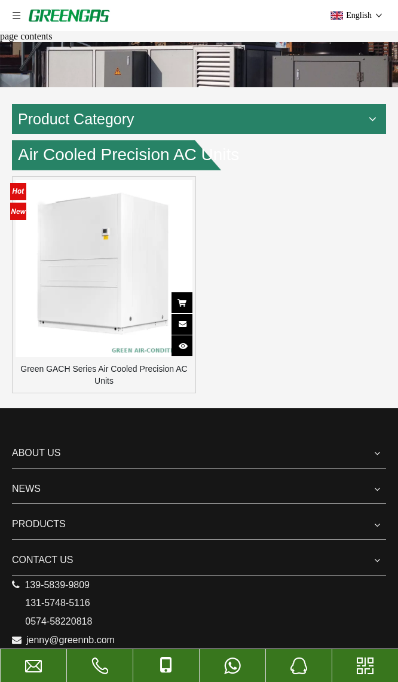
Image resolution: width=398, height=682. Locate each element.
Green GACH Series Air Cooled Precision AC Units (103, 375)
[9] (199, 64)
